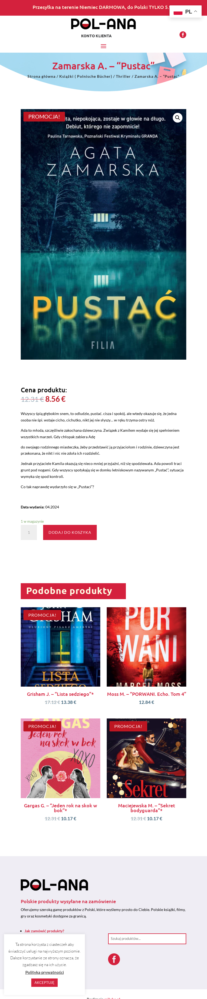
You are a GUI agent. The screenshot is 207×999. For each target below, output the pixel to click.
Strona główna (41, 76)
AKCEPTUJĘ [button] (44, 982)
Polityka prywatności (44, 972)
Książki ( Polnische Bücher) (85, 76)
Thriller (123, 76)
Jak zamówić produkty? (44, 931)
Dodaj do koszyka (70, 532)
